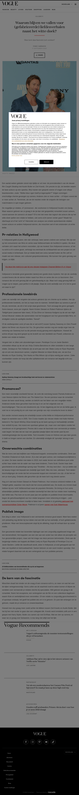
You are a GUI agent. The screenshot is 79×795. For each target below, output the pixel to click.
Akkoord (46, 162)
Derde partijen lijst (17, 155)
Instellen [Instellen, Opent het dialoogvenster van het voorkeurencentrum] (31, 162)
